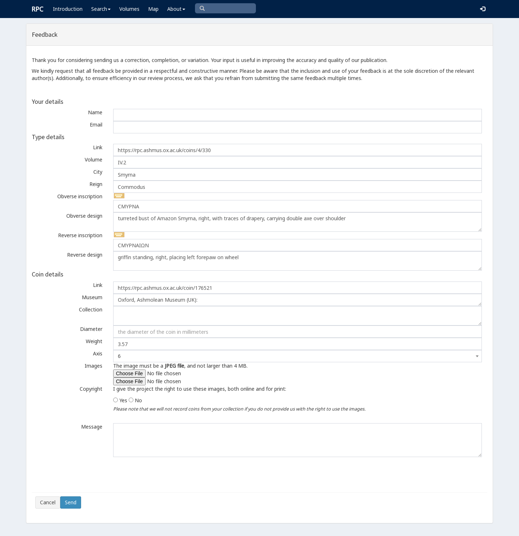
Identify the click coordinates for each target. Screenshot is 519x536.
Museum (92, 297)
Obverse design (84, 215)
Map (153, 8)
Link (97, 147)
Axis (97, 353)
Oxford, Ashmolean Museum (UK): (297, 300)
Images (93, 365)
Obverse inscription (79, 196)
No (138, 400)
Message (91, 426)
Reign (95, 184)
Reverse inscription (80, 235)
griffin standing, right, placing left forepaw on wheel (297, 261)
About (176, 8)
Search (101, 8)
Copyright (91, 388)
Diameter (91, 328)
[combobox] (297, 356)
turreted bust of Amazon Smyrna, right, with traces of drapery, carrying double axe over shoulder (297, 222)
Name (95, 112)
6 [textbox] (119, 356)
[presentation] (90, 475)
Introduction (68, 8)
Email (96, 124)
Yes (123, 400)
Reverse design (84, 254)
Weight (94, 341)
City (97, 171)
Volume (93, 159)
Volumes (129, 8)
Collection (90, 309)
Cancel (48, 502)
